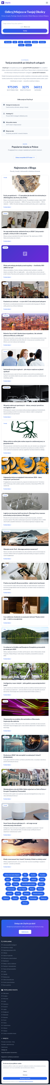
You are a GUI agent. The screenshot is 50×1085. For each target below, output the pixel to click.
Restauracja (5, 977)
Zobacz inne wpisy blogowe (12, 875)
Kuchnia (33, 875)
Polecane (16, 879)
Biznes (32, 888)
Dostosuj (25, 1075)
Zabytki (4, 974)
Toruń (3, 1020)
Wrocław (27, 42)
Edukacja (6, 898)
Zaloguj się (4, 1049)
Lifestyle (34, 879)
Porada (15, 884)
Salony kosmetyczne (7, 979)
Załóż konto (25, 932)
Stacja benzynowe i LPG (8, 950)
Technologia (33, 898)
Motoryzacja (10, 888)
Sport (7, 879)
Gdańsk (35, 42)
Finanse (15, 898)
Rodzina (40, 888)
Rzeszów (4, 1017)
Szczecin (28, 45)
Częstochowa (5, 1025)
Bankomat (5, 961)
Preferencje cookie (6, 1059)
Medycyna (43, 898)
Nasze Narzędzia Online (28, 884)
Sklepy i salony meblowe (8, 963)
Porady (23, 898)
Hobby (25, 879)
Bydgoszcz (5, 1012)
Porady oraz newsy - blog (8, 1042)
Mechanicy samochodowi (9, 958)
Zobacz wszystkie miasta (8, 1033)
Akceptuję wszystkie (25, 1078)
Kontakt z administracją (7, 1044)
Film (25, 875)
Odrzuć (25, 1071)
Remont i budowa (38, 893)
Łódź (15, 42)
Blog (8, 884)
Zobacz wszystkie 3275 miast (25, 157)
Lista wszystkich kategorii (9, 945)
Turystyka (42, 875)
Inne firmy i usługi (7, 947)
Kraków (21, 45)
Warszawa (7, 42)
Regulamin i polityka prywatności (10, 1056)
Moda (42, 879)
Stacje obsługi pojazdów (8, 969)
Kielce (4, 1022)
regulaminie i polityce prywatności (26, 1081)
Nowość (9, 893)
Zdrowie (25, 903)
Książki (41, 884)
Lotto (3, 971)
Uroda (18, 893)
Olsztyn (4, 1031)
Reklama (26, 893)
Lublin (20, 42)
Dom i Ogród (22, 888)
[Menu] (47, 2)
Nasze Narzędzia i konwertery (9, 1052)
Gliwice (4, 1028)
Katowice (42, 42)
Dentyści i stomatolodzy (8, 966)
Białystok (4, 1014)
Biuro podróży (6, 985)
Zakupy (4, 953)
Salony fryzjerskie (7, 955)
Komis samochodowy (8, 982)
